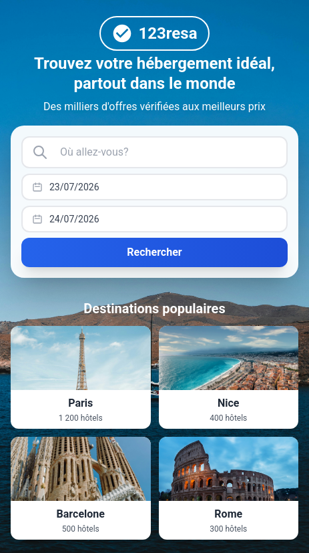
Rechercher (154, 252)
